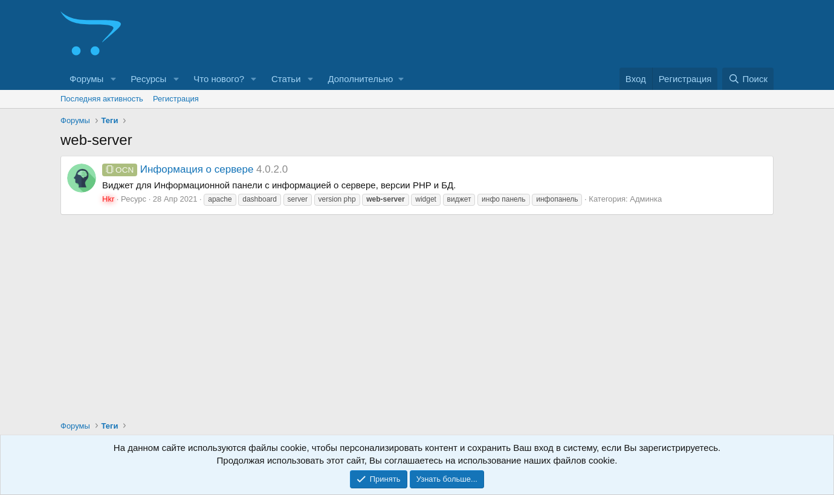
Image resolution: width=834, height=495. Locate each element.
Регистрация (176, 98)
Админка (646, 198)
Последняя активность (101, 98)
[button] (113, 79)
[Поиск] (748, 79)
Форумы (86, 79)
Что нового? (218, 79)
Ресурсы (148, 79)
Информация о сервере (177, 169)
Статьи (286, 79)
